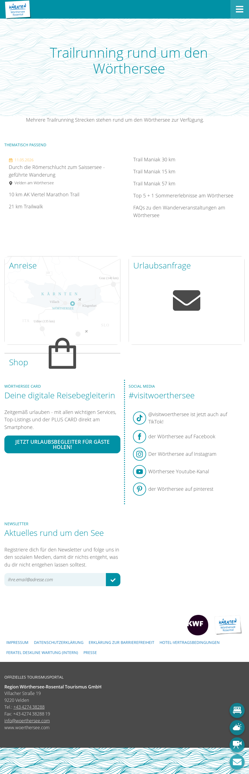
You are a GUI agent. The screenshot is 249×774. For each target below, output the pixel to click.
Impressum (17, 642)
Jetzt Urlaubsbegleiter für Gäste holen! (62, 444)
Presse (90, 652)
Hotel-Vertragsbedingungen (190, 642)
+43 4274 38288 (29, 707)
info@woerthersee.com (27, 721)
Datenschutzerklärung (58, 642)
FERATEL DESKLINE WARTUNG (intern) (42, 652)
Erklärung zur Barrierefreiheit (121, 642)
